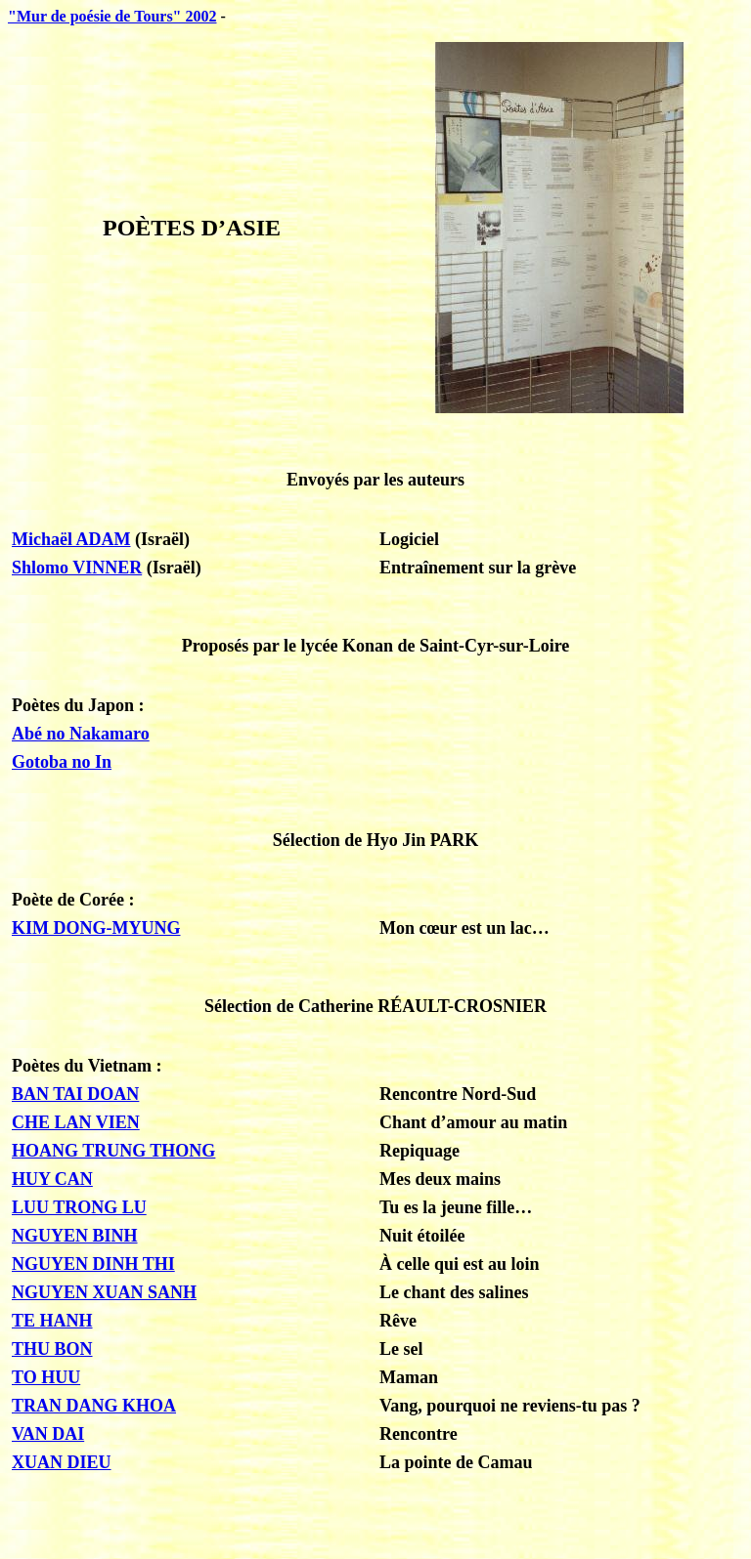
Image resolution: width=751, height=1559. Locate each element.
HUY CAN (52, 1179)
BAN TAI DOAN (75, 1094)
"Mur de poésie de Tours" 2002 (112, 16)
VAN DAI (48, 1434)
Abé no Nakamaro (81, 733)
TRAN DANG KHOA (94, 1405)
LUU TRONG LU (79, 1207)
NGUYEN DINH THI (93, 1264)
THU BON (52, 1349)
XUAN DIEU (61, 1462)
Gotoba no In (61, 762)
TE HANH (52, 1320)
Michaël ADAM (71, 539)
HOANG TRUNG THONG (113, 1150)
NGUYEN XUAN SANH (104, 1292)
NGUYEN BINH (75, 1235)
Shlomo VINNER (77, 567)
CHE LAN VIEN (76, 1122)
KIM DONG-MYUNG (96, 928)
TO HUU (46, 1377)
